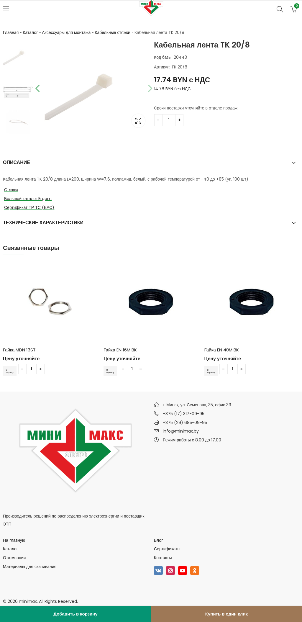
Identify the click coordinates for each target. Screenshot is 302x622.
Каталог (30, 32)
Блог (158, 540)
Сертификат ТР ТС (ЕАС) (29, 207)
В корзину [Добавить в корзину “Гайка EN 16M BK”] (112, 370)
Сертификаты (167, 549)
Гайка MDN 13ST (19, 350)
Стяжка (11, 190)
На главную (14, 540)
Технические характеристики (43, 222)
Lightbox (138, 120)
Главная (11, 32)
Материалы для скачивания (29, 566)
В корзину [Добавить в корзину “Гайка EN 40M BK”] (213, 370)
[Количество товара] (168, 120)
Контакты (163, 558)
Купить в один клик (226, 614)
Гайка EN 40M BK (221, 350)
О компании (14, 558)
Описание (16, 162)
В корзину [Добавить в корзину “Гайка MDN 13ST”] (12, 370)
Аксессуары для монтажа (66, 32)
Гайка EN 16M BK (120, 350)
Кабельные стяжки (112, 32)
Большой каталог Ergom (28, 199)
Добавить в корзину (75, 614)
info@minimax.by (181, 431)
